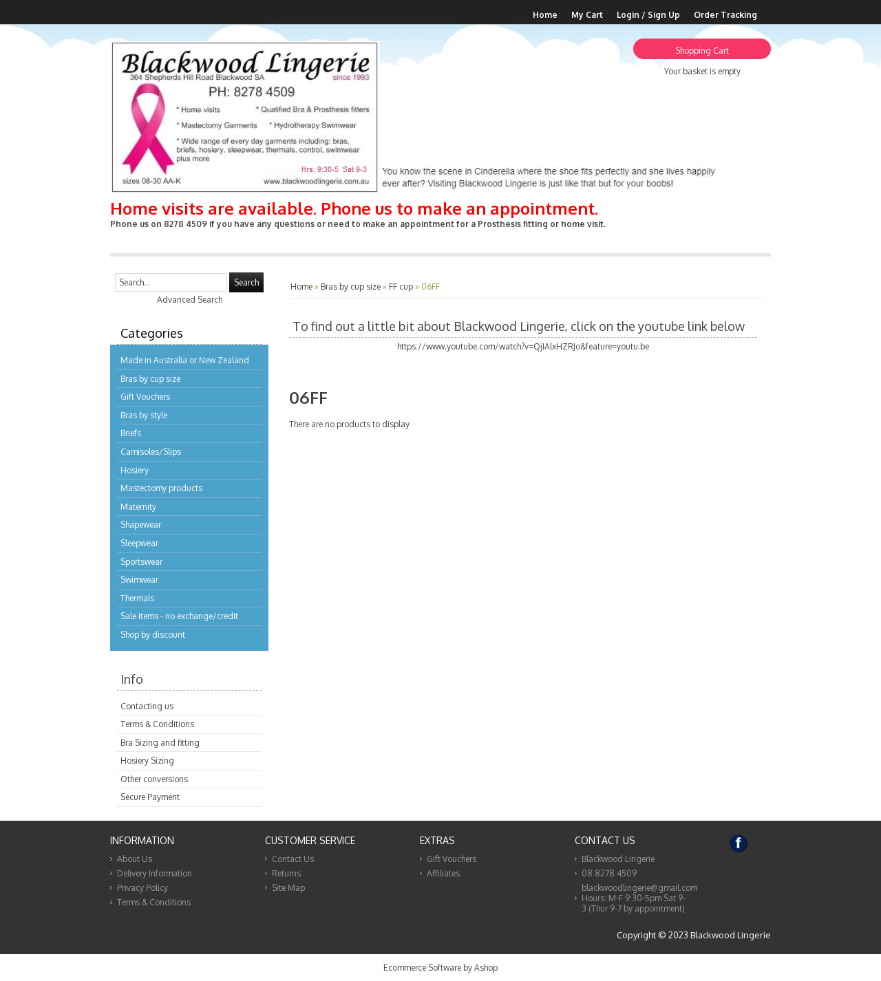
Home (545, 15)
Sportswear (141, 562)
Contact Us (293, 859)
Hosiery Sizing (147, 760)
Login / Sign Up (648, 15)
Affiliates (443, 873)
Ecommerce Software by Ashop (440, 967)
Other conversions (154, 779)
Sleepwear (139, 543)
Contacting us (146, 706)
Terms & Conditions (157, 724)
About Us (134, 859)
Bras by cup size (150, 379)
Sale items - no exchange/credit (179, 616)
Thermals (137, 598)
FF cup (401, 286)
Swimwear (139, 579)
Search (246, 282)
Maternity (138, 507)
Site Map (288, 888)
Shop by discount (152, 634)
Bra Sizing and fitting (160, 742)
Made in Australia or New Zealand (184, 360)
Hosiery (134, 470)
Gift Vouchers (145, 396)
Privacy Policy (142, 888)
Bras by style (143, 415)
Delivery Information (154, 873)
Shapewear (140, 524)
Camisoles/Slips (150, 451)
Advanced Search (189, 299)
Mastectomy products (161, 488)
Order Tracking (725, 15)
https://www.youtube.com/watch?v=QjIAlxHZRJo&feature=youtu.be (523, 346)
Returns (286, 873)
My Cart (587, 15)
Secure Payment (150, 797)
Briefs (130, 433)
